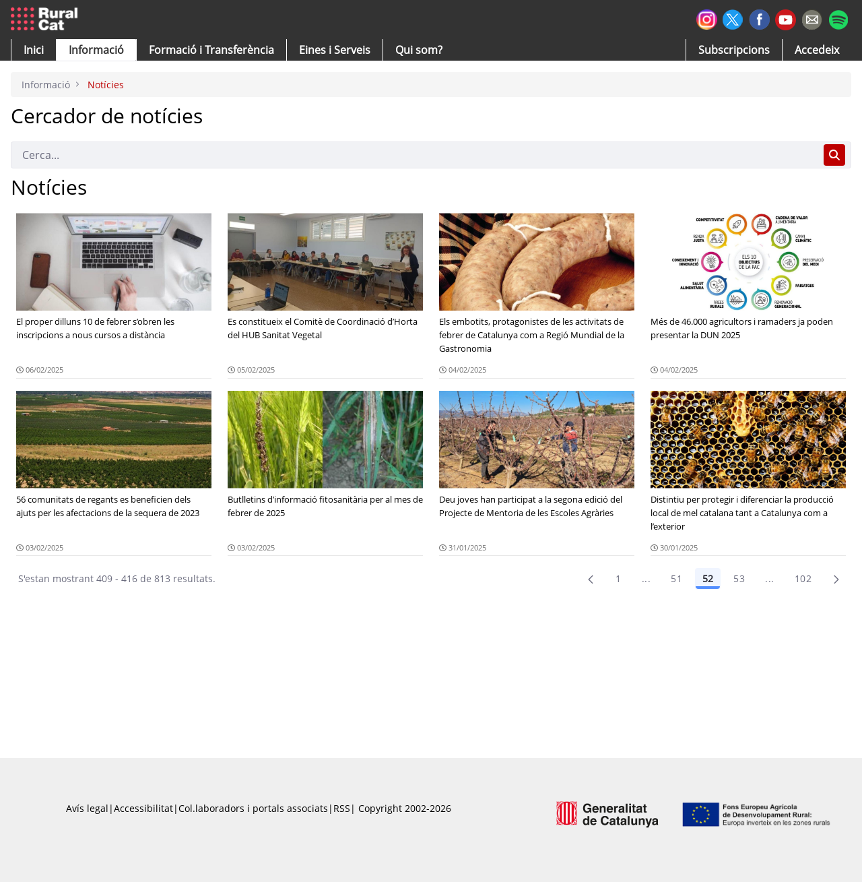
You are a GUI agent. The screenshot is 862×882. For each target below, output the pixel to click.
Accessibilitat (143, 808)
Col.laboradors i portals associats (253, 808)
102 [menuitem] (803, 578)
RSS (341, 808)
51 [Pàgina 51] (676, 578)
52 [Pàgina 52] (707, 578)
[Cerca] (414, 154)
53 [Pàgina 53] (739, 578)
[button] (33, 50)
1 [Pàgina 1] (618, 578)
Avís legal (87, 808)
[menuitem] (211, 50)
